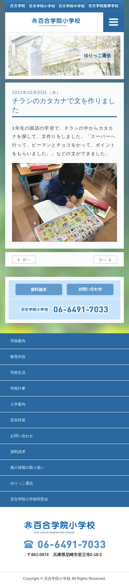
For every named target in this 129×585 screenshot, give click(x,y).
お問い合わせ (21, 436)
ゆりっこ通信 (21, 483)
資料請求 (17, 451)
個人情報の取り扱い (27, 467)
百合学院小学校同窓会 (29, 499)
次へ (102, 260)
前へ (26, 260)
